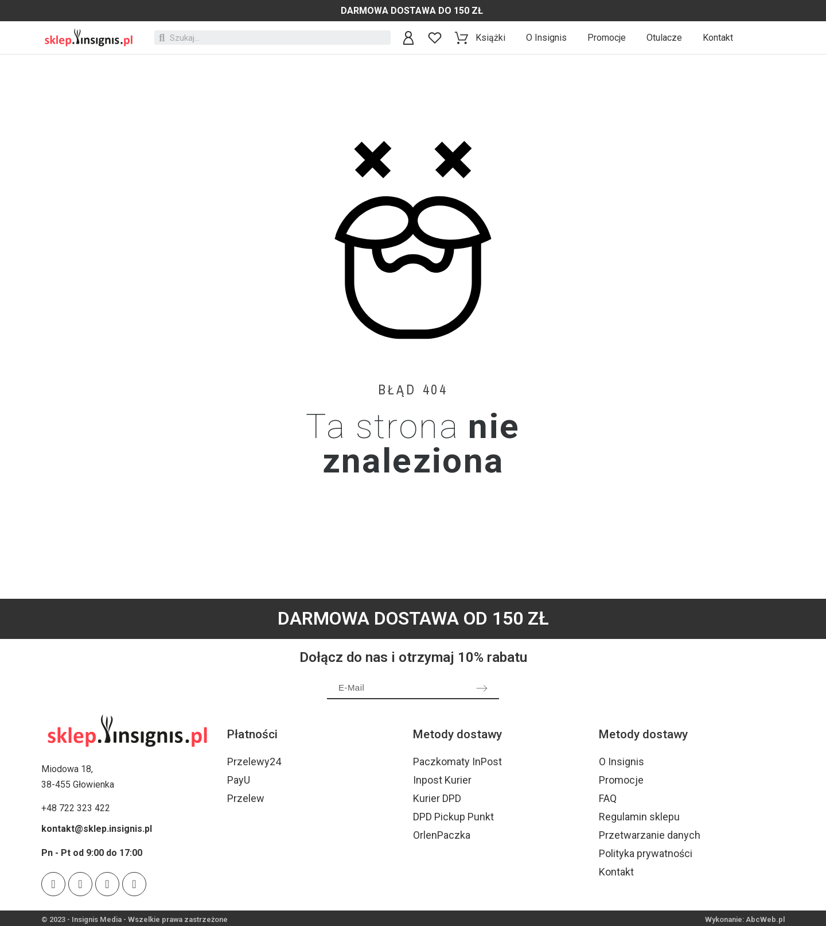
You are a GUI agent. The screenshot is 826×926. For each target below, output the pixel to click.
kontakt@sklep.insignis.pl (96, 828)
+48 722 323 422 (75, 808)
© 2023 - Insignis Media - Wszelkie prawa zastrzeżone (134, 919)
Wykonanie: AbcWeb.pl (745, 919)
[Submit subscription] (482, 688)
